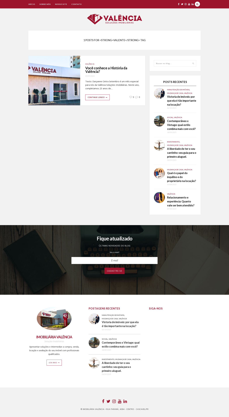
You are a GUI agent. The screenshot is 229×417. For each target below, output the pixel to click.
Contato (76, 4)
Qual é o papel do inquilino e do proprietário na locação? (181, 177)
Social (170, 117)
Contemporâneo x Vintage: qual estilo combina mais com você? (181, 124)
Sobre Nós (45, 4)
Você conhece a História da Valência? (107, 70)
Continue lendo (96, 97)
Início (31, 4)
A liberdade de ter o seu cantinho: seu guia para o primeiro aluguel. (181, 152)
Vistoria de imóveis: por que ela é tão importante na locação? (181, 100)
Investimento (173, 142)
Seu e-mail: (115, 252)
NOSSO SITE (61, 4)
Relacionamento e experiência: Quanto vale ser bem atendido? (180, 201)
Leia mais (53, 363)
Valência (89, 64)
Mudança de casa (175, 93)
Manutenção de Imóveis (178, 89)
